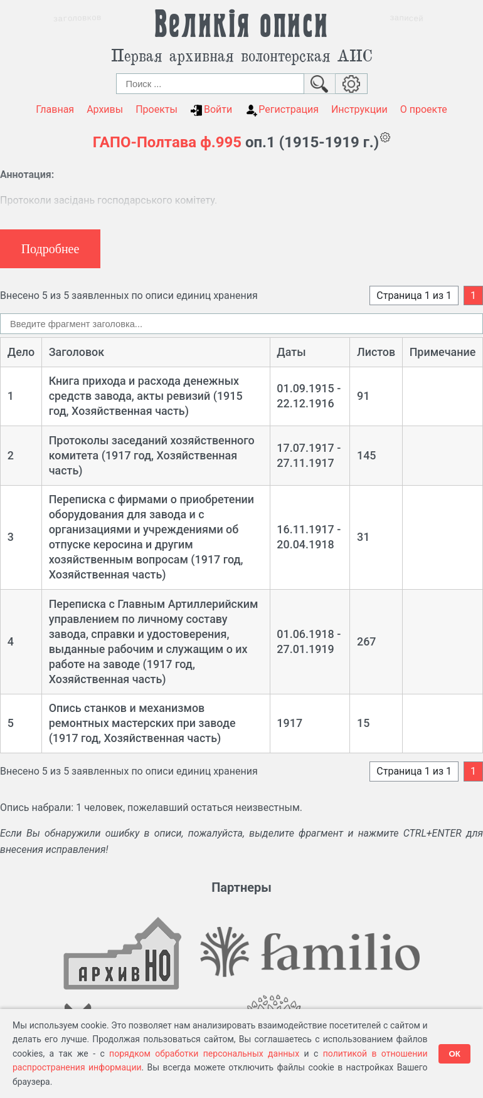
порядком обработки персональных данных (204, 1053)
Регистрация (282, 110)
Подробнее (50, 249)
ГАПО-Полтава (144, 142)
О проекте (423, 109)
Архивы (105, 109)
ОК (454, 1054)
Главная (55, 109)
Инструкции (359, 109)
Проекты (156, 109)
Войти (211, 110)
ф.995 (221, 142)
